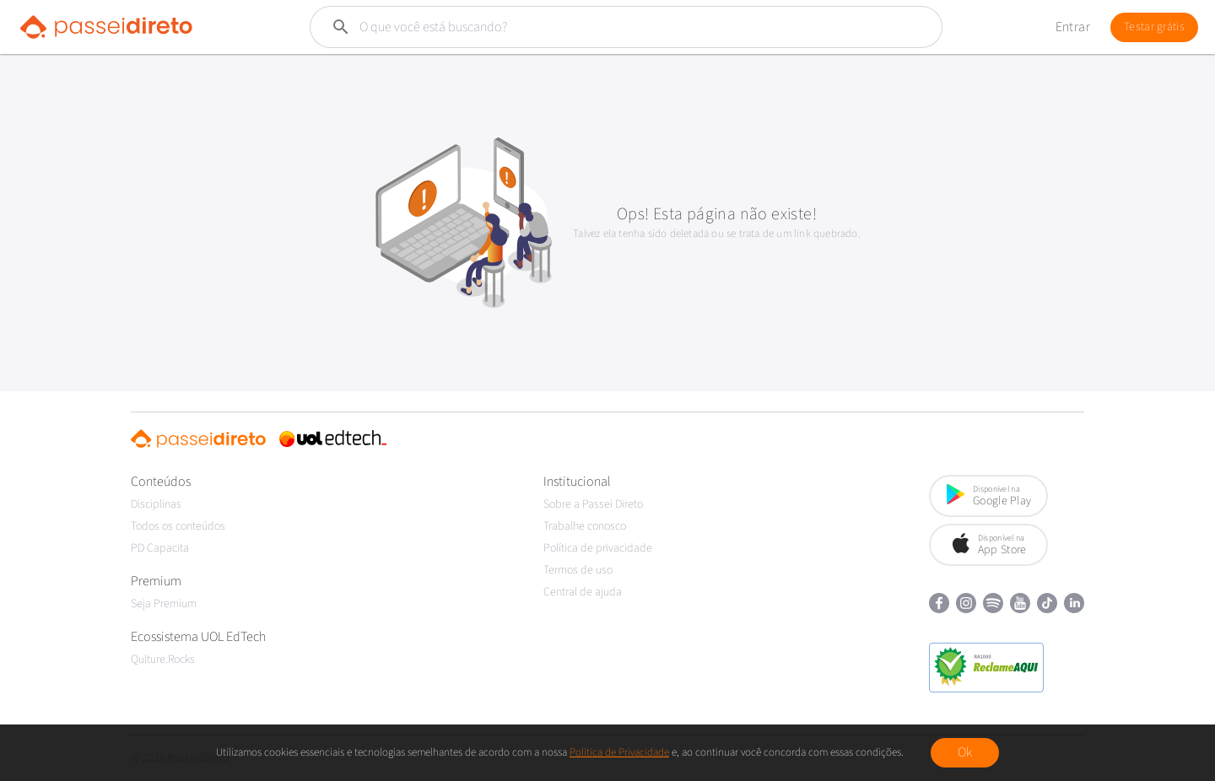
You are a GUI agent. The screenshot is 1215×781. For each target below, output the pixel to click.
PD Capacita (160, 548)
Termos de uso (578, 570)
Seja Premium (164, 604)
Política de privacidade (597, 548)
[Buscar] (586, 26)
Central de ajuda (582, 592)
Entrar (1073, 27)
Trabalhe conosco (584, 526)
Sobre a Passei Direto (593, 504)
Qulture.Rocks (163, 659)
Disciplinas (156, 504)
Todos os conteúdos (178, 526)
